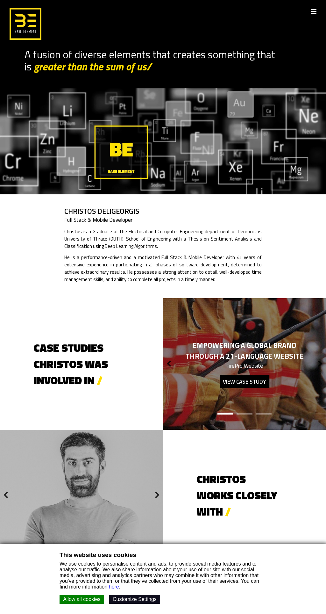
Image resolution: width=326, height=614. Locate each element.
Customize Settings (135, 599)
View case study (244, 382)
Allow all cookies (81, 599)
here (114, 586)
